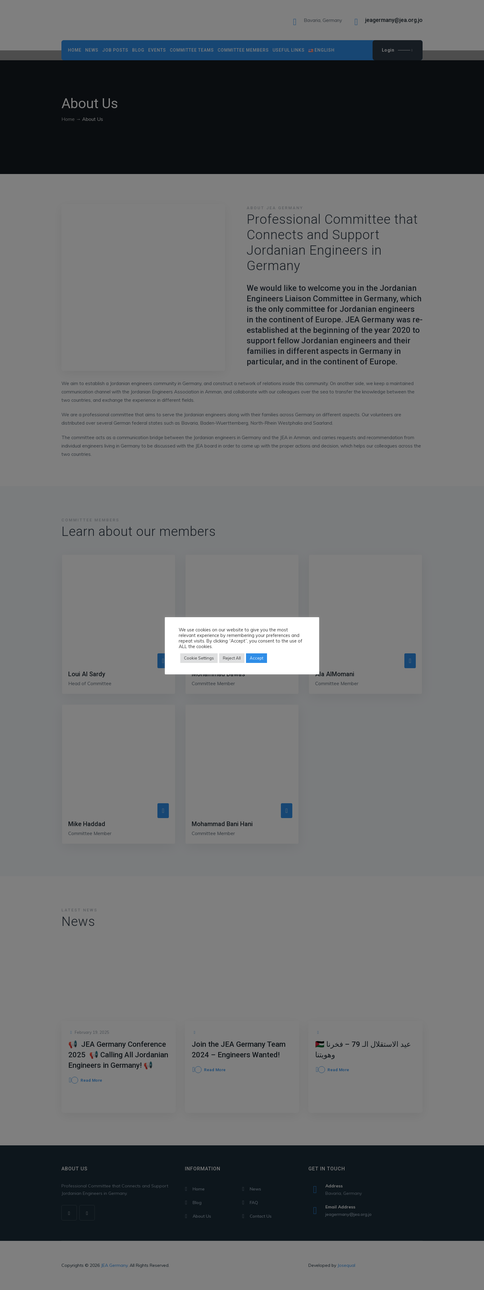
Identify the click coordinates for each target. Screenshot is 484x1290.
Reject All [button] (232, 658)
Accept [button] (256, 658)
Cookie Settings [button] (199, 658)
